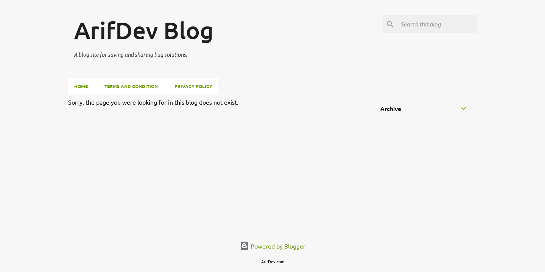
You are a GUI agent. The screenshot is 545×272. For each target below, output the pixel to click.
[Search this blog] (437, 24)
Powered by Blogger (272, 246)
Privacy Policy (193, 86)
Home (81, 86)
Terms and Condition (131, 86)
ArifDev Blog (143, 29)
